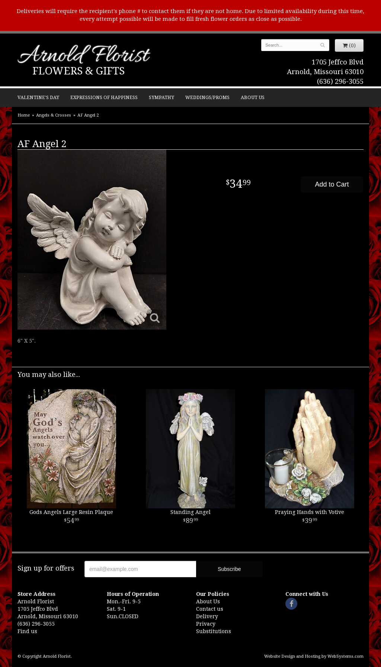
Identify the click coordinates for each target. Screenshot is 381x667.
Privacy (205, 624)
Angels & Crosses (53, 115)
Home (23, 115)
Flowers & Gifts (78, 71)
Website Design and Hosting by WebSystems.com (314, 656)
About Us (253, 97)
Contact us (209, 609)
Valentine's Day (38, 97)
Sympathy (161, 97)
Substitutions (213, 631)
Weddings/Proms (207, 97)
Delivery (207, 616)
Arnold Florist (82, 56)
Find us (27, 631)
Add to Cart (332, 184)
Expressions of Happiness (104, 97)
